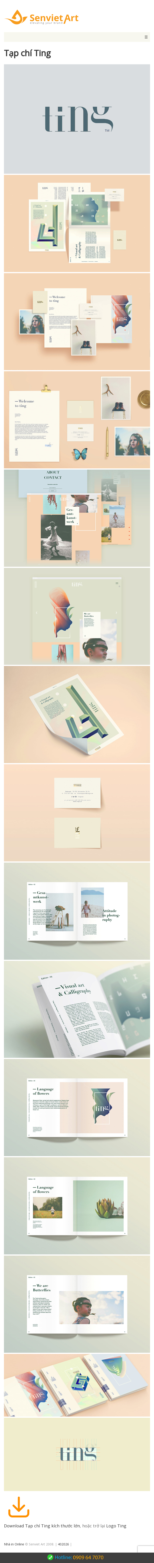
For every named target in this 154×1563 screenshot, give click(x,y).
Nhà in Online (14, 1544)
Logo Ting (116, 1526)
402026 (63, 1544)
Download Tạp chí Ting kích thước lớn (42, 1526)
